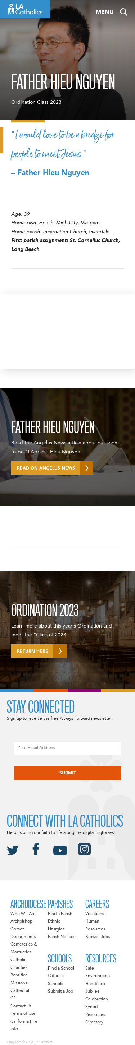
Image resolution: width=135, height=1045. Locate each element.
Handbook (95, 984)
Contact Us (20, 1006)
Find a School (61, 968)
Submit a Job (60, 991)
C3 (13, 998)
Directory (94, 1022)
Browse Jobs (97, 937)
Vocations (94, 914)
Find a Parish (60, 914)
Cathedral (19, 991)
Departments (23, 937)
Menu (105, 12)
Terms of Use (23, 1014)
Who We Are (23, 914)
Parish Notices (61, 937)
